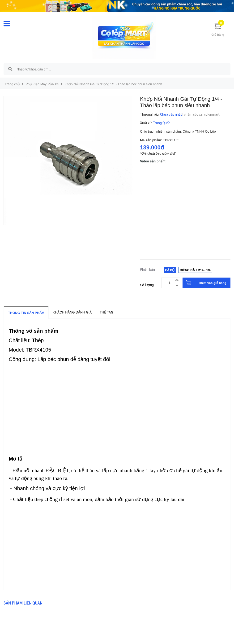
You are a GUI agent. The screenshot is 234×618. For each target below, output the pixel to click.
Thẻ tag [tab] (106, 312)
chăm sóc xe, (194, 114)
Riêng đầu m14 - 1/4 (195, 270)
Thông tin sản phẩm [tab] (26, 313)
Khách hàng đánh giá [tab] (72, 312)
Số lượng (147, 285)
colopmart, (212, 114)
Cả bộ (169, 270)
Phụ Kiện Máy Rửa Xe (42, 84)
